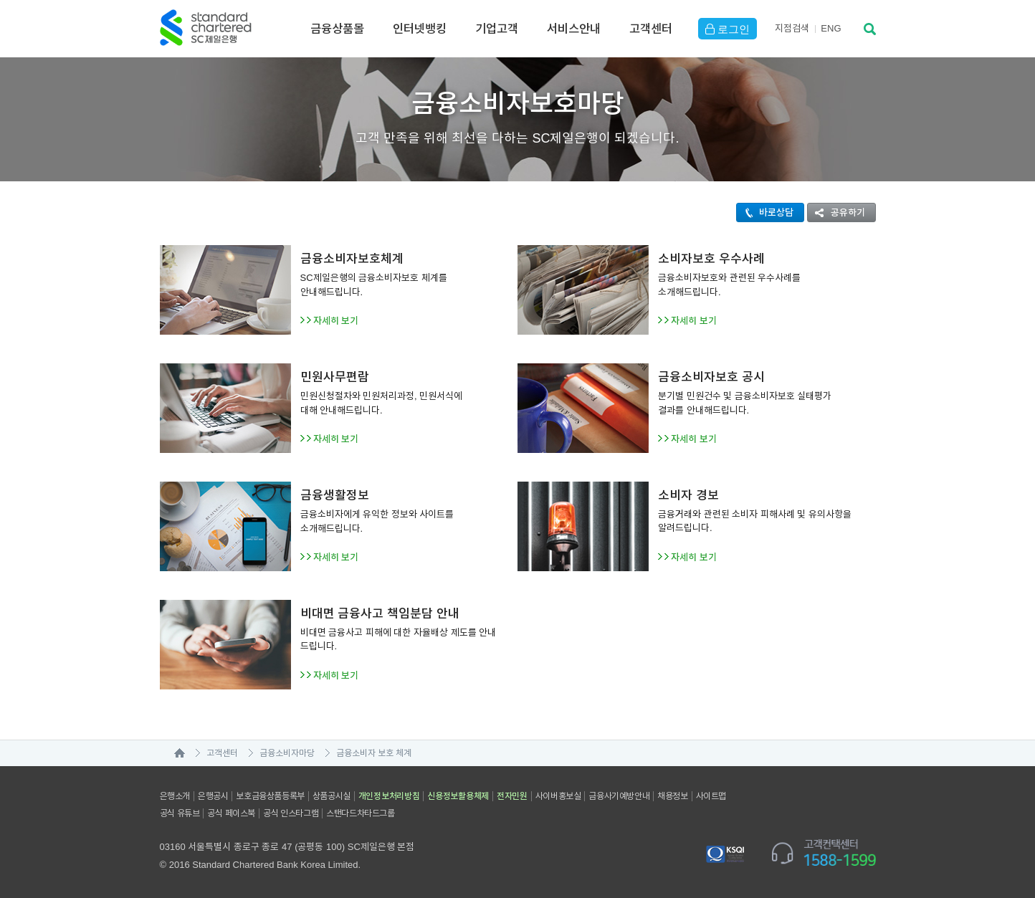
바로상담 (765, 212)
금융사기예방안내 (618, 796)
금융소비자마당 (287, 753)
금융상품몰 (337, 28)
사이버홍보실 (558, 796)
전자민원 (512, 796)
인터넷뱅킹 (420, 28)
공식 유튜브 (180, 813)
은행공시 (213, 796)
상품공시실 (331, 796)
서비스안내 (574, 28)
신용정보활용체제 (458, 796)
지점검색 (792, 28)
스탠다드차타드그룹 (360, 813)
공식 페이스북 (231, 813)
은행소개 (175, 796)
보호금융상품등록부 (270, 796)
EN (831, 28)
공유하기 (836, 212)
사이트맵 (711, 796)
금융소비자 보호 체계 (374, 753)
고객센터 (650, 28)
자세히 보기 (336, 320)
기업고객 (496, 28)
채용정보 (672, 796)
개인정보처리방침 (389, 796)
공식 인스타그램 (290, 813)
